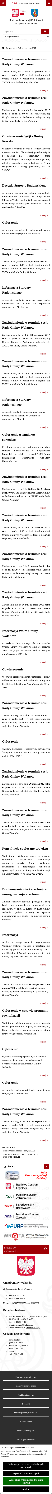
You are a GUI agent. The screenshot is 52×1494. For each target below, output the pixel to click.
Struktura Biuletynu (26, 1395)
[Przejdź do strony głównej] (26, 17)
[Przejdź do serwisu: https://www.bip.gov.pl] (26, 3)
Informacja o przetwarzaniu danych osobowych (26, 1466)
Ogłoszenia (10, 48)
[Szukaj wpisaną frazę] (45, 31)
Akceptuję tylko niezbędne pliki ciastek (26, 1481)
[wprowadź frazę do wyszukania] (22, 31)
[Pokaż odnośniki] (3, 3)
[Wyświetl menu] (49, 3)
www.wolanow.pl (33, 1327)
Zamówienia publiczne (26, 1386)
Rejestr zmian (26, 1421)
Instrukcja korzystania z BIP (26, 1412)
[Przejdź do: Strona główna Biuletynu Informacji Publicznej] (2, 48)
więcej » (44, 90)
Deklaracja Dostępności (26, 1430)
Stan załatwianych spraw (26, 1377)
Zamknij (26, 1489)
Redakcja (26, 1404)
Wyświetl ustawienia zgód (26, 1473)
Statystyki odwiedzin (26, 1439)
